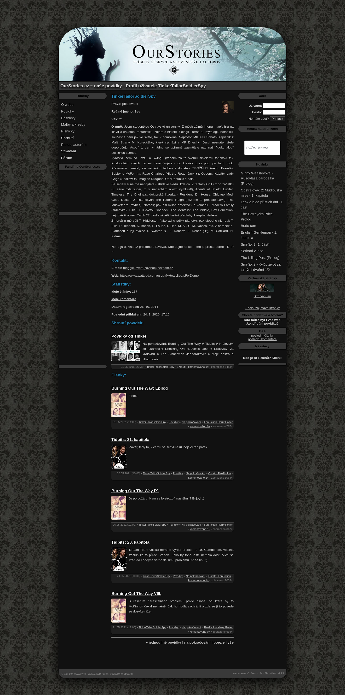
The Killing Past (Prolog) (260, 257)
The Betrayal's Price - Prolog (258, 216)
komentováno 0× (200, 426)
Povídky (67, 111)
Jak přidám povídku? (262, 323)
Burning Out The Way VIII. (136, 593)
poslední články (262, 335)
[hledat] (257, 148)
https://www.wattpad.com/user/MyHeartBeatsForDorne (159, 275)
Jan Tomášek (268, 673)
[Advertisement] (172, 11)
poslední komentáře (262, 339)
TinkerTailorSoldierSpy (160, 366)
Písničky (68, 131)
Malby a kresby (73, 124)
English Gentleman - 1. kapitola (259, 235)
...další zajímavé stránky (262, 308)
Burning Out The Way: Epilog (139, 388)
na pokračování (197, 642)
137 (134, 291)
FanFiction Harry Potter (218, 422)
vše (231, 642)
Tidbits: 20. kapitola (130, 542)
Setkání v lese (252, 251)
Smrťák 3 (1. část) (255, 244)
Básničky (68, 118)
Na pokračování (191, 422)
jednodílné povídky (165, 642)
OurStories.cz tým (75, 673)
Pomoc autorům (73, 145)
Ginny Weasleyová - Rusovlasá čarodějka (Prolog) (257, 178)
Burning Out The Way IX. (135, 491)
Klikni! (277, 358)
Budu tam (248, 226)
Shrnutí (181, 366)
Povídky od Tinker (128, 336)
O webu (67, 104)
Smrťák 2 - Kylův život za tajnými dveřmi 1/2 (261, 267)
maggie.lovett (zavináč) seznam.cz (148, 268)
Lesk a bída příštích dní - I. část (262, 204)
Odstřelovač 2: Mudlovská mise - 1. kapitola (261, 192)
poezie (219, 642)
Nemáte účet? (258, 118)
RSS (281, 673)
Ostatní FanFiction (219, 473)
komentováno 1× (198, 366)
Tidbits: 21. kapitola (130, 439)
